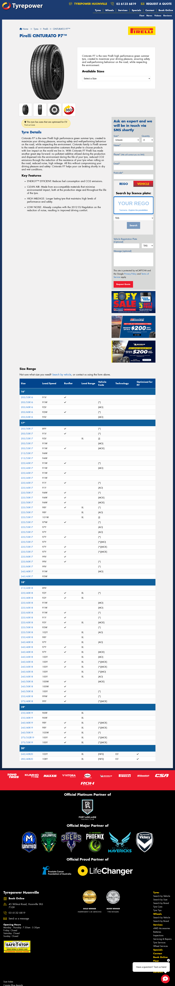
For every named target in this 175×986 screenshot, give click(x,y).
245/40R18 (27, 642)
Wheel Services (160, 946)
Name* (117, 145)
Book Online (166, 10)
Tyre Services (159, 942)
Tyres (98, 10)
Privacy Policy (130, 273)
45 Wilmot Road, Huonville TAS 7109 (26, 906)
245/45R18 (27, 657)
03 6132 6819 (126, 3)
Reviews (167, 15)
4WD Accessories (161, 928)
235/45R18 (27, 637)
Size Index (8, 981)
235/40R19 (27, 712)
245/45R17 (27, 576)
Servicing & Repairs (162, 939)
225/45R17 (27, 463)
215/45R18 (27, 588)
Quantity (146, 136)
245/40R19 (27, 722)
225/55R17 (27, 517)
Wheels (109, 10)
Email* (117, 163)
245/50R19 (27, 732)
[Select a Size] (116, 78)
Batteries (157, 931)
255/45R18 (27, 696)
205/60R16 (27, 407)
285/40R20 (27, 759)
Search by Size (160, 899)
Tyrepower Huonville (88, 3)
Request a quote (156, 3)
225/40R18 (27, 593)
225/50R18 (27, 627)
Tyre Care (157, 906)
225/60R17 (27, 556)
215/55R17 (27, 453)
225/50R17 (27, 492)
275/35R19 (27, 742)
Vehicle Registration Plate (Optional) (125, 240)
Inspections (158, 935)
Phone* (129, 154)
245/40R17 (27, 571)
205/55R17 (27, 433)
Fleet (141, 15)
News (149, 15)
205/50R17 (27, 428)
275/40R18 (27, 701)
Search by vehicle (61, 374)
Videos (157, 15)
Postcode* (118, 172)
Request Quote (123, 284)
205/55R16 (27, 397)
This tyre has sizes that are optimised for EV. (46, 123)
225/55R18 (27, 632)
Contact (149, 10)
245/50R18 (27, 681)
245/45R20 (27, 754)
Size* (116, 136)
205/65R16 (27, 417)
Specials (136, 10)
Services (122, 10)
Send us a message (19, 918)
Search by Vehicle (161, 896)
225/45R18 (27, 602)
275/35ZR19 (27, 737)
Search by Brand (161, 903)
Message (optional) (123, 251)
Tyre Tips (157, 910)
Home (24, 28)
